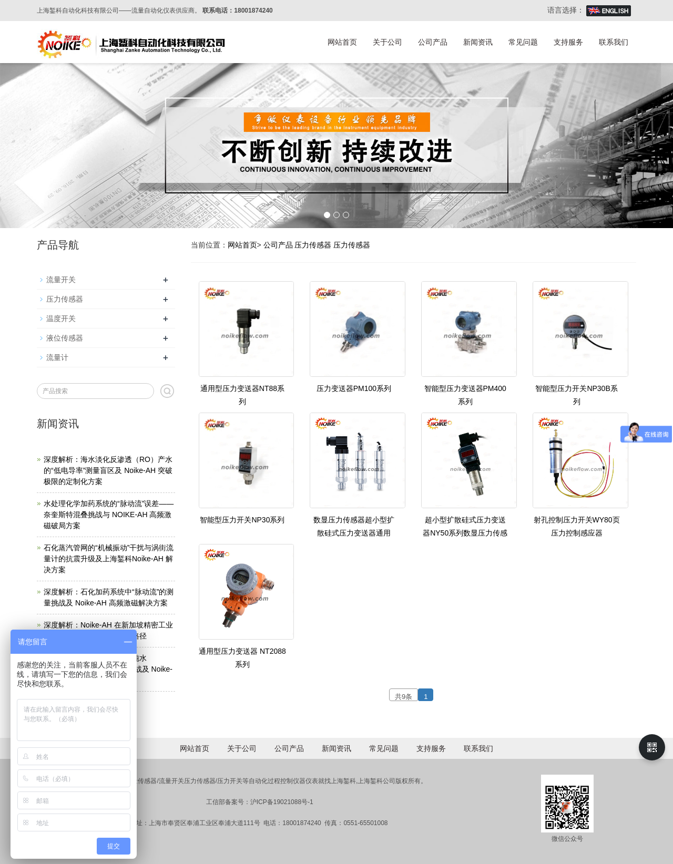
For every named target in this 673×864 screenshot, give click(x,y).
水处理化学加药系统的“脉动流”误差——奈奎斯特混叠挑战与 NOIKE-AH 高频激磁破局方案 (109, 514)
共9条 (403, 697)
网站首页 (342, 42)
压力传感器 (312, 245)
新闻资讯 (478, 42)
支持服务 (568, 42)
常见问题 (523, 42)
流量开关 (61, 279)
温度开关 (61, 318)
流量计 (57, 357)
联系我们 (613, 42)
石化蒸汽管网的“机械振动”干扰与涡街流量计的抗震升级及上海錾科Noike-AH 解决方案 (109, 558)
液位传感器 (64, 338)
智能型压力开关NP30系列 (242, 520)
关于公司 (387, 42)
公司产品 (432, 42)
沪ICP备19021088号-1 (281, 802)
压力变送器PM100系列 (354, 388)
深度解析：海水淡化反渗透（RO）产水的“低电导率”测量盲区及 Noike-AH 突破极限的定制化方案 (108, 470)
